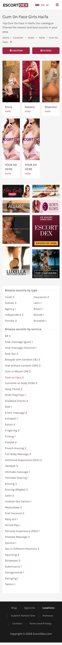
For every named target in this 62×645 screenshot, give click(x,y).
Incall (9, 297)
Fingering (12, 430)
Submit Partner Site (23, 615)
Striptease (12, 560)
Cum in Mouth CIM (18, 371)
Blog (14, 607)
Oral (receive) (14, 513)
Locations (48, 607)
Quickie (10, 543)
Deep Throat (13, 389)
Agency (10, 309)
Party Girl (11, 519)
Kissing (11, 484)
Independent (14, 315)
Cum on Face (14, 377)
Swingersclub (14, 572)
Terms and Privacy (40, 623)
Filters (45, 50)
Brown (38, 309)
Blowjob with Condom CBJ (22, 360)
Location (18, 37)
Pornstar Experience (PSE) (22, 531)
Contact (17, 623)
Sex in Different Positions (22, 549)
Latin (37, 303)
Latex (9, 496)
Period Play (12, 525)
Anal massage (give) (19, 342)
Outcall (10, 303)
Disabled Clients (16, 401)
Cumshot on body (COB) (21, 383)
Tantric (10, 584)
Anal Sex (11, 354)
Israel (31, 37)
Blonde (39, 315)
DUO (8, 407)
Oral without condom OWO (23, 366)
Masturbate (13, 507)
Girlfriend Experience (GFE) (23, 460)
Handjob (11, 466)
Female (11, 321)
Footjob (11, 442)
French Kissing (15, 448)
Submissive (13, 566)
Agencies (29, 607)
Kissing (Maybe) (16, 490)
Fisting (10, 436)
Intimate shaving (16, 478)
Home (5, 37)
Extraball (11, 418)
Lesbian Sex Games (18, 501)
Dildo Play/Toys (15, 395)
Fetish (10, 424)
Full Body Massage (18, 454)
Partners (48, 615)
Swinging (12, 578)
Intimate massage (17, 472)
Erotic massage (16, 413)
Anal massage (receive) (21, 348)
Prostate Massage (17, 537)
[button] (42, 5)
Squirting (12, 555)
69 (8, 336)
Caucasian (41, 297)
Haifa (42, 37)
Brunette (40, 321)
